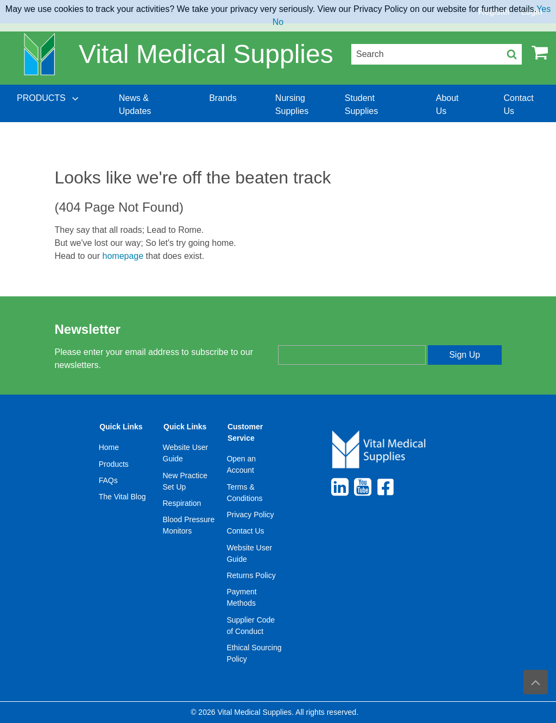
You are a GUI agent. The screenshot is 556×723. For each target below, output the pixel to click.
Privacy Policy (250, 514)
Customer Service (245, 432)
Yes (543, 9)
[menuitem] (49, 104)
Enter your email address (323, 335)
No (278, 22)
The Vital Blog (122, 496)
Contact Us (245, 531)
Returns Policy (250, 575)
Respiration (182, 503)
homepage (123, 256)
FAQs (108, 480)
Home (109, 447)
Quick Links (120, 426)
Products (114, 464)
